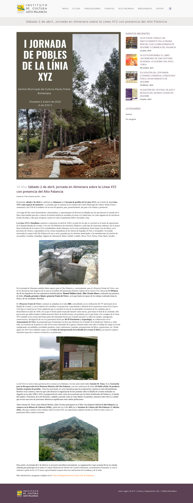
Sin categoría (131, 119)
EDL (158, 491)
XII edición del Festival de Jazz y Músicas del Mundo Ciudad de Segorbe (157, 92)
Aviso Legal (123, 491)
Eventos (31, 196)
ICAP (38, 196)
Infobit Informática (169, 491)
